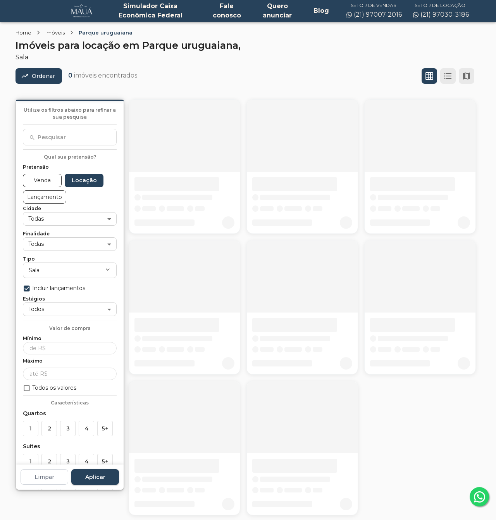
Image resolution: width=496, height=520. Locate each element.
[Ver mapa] (466, 76)
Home (23, 32)
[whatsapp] (479, 496)
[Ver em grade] (429, 76)
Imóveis (55, 32)
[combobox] (70, 137)
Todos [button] (36, 309)
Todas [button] (36, 218)
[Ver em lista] (448, 76)
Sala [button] (34, 270)
